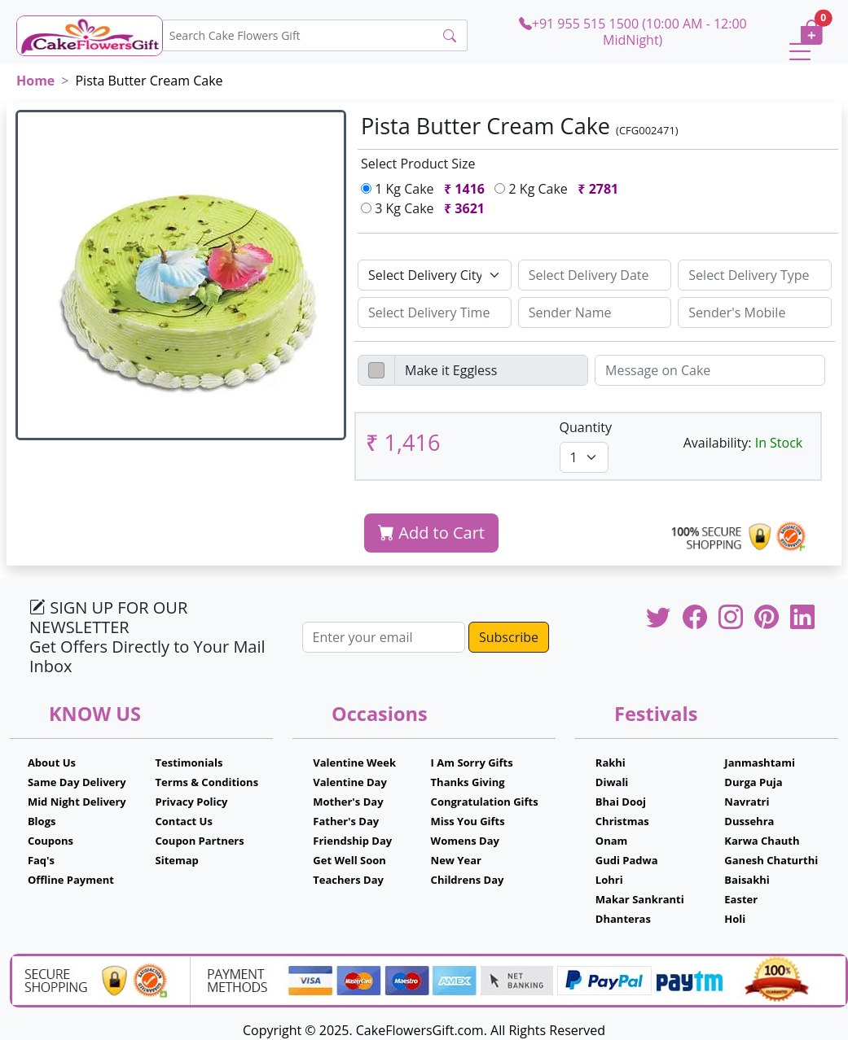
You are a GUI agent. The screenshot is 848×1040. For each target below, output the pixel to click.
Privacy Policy (192, 801)
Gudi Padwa (626, 860)
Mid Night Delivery (77, 801)
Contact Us (184, 821)
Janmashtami (759, 762)
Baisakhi (746, 879)
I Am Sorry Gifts (472, 762)
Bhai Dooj (620, 801)
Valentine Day (350, 782)
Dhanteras (623, 918)
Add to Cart (431, 533)
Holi (734, 918)
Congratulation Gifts (484, 801)
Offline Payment (71, 879)
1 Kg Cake (426, 189)
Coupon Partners (200, 840)
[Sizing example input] (595, 275)
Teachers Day (348, 879)
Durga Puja (753, 782)
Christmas (622, 821)
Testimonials (189, 762)
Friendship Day (352, 840)
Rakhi (610, 762)
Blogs (42, 821)
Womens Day (465, 840)
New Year (456, 860)
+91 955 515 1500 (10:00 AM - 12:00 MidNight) (633, 31)
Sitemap (177, 860)
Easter (741, 899)
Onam (611, 840)
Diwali (612, 782)
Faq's (41, 860)
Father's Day (346, 821)
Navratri (746, 801)
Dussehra (749, 821)
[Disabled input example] (491, 370)
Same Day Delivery (77, 782)
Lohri (609, 879)
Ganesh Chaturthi (771, 860)
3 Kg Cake (426, 208)
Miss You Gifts (468, 821)
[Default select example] (435, 275)
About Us (52, 762)
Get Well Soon (349, 860)
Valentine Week (354, 762)
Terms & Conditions (207, 782)
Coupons (50, 840)
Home (35, 81)
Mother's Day (348, 801)
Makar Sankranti (639, 899)
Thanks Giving (468, 782)
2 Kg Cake (559, 189)
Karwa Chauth (761, 840)
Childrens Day (467, 879)
